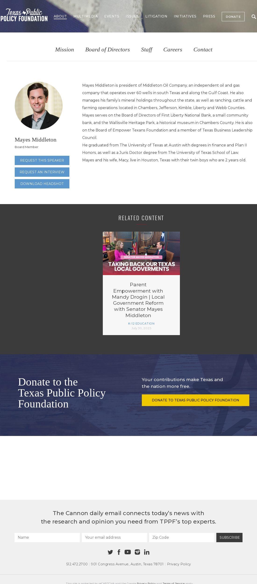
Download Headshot (42, 184)
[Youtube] (128, 552)
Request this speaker (42, 160)
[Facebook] (119, 552)
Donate (233, 16)
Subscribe (230, 537)
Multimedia (85, 16)
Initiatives (185, 16)
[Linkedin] (146, 552)
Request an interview (42, 172)
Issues (132, 16)
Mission (64, 49)
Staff (146, 49)
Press (209, 16)
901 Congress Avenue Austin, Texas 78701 (127, 564)
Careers (172, 49)
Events (111, 16)
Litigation (156, 16)
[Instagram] (137, 552)
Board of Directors (107, 49)
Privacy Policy (179, 564)
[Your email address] (114, 537)
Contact (202, 49)
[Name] (47, 537)
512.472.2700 (77, 564)
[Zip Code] (181, 537)
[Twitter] (110, 552)
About (60, 16)
